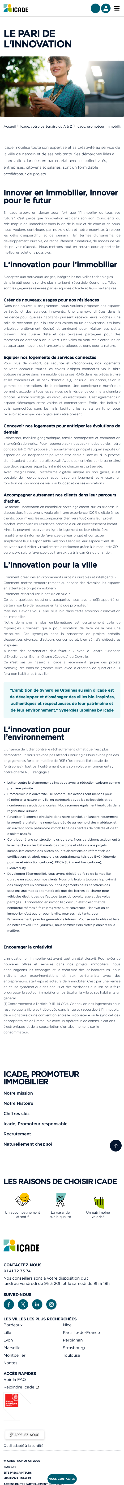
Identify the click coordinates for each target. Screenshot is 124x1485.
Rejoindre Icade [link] (19, 1387)
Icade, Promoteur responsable (36, 1123)
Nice (67, 1325)
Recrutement (17, 1134)
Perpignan (73, 1340)
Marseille (12, 1347)
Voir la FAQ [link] (15, 1379)
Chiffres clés (17, 1113)
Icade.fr (10, 1467)
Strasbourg (74, 1347)
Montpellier (15, 1355)
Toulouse (71, 1355)
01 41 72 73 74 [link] (17, 1270)
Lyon (8, 1340)
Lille (7, 1332)
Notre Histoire (18, 1103)
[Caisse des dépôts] (18, 1419)
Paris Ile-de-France (81, 1332)
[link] (16, 8)
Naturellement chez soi (28, 1144)
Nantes (10, 1362)
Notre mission (18, 1093)
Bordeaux (13, 1325)
